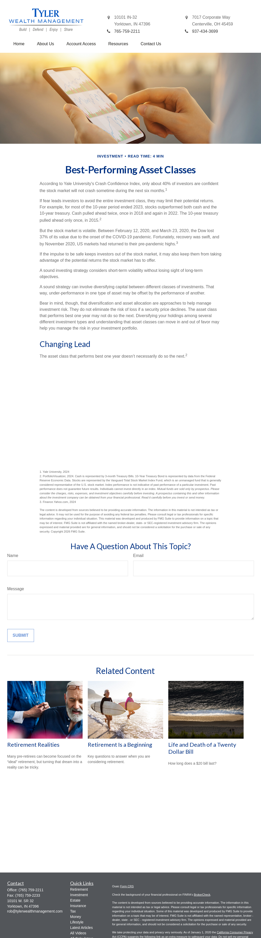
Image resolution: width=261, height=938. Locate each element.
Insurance (78, 906)
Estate (75, 900)
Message (15, 589)
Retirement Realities (33, 744)
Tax (73, 911)
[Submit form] (20, 635)
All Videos (78, 933)
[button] (19, 43)
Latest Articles (81, 928)
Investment (79, 895)
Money (75, 917)
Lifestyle (76, 922)
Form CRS (127, 886)
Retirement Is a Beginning (120, 744)
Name (12, 555)
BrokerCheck (202, 894)
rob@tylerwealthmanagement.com (35, 911)
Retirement (79, 889)
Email (138, 555)
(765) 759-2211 (31, 890)
